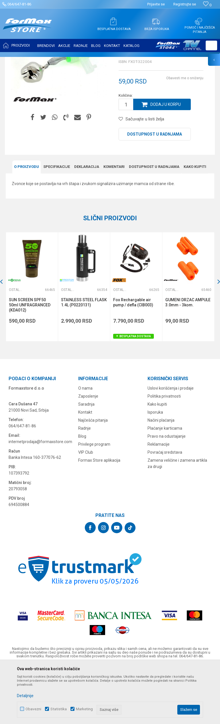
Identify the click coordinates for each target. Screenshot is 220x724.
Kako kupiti (195, 223)
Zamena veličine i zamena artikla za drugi (177, 520)
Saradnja (86, 461)
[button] (211, 45)
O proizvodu (26, 223)
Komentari (114, 223)
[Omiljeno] (207, 5)
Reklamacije (159, 501)
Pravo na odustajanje (167, 493)
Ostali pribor (76, 61)
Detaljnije (25, 695)
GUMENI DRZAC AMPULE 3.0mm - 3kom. (188, 359)
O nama (85, 445)
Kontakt (85, 469)
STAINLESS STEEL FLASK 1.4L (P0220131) (84, 359)
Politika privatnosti (164, 453)
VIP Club (85, 509)
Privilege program (94, 501)
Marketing (84, 709)
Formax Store (16, 61)
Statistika (58, 709)
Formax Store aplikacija (99, 517)
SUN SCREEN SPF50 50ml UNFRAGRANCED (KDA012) (29, 361)
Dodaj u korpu (165, 161)
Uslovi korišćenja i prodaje (171, 445)
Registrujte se (184, 4)
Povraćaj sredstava (165, 509)
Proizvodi (38, 61)
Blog (82, 493)
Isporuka (155, 469)
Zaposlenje (88, 453)
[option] (32, 343)
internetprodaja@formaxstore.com (40, 498)
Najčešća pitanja (93, 477)
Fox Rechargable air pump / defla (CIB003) (133, 359)
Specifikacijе (56, 223)
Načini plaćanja (161, 477)
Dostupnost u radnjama (154, 191)
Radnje (84, 485)
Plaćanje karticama (165, 485)
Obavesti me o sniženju (184, 135)
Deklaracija (86, 223)
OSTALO (56, 61)
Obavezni (33, 709)
